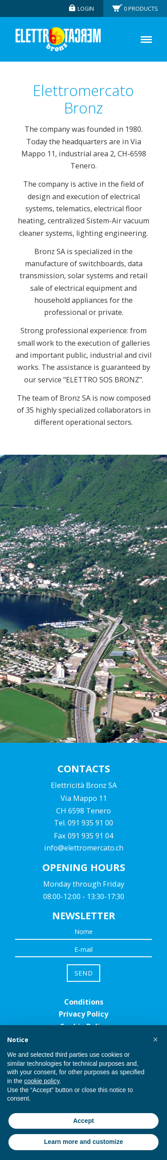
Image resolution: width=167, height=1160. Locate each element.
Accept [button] (83, 1120)
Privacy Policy (83, 1014)
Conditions (83, 1002)
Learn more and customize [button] (83, 1141)
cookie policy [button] (41, 1081)
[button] (155, 1039)
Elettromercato (58, 39)
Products (141, 8)
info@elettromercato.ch (83, 848)
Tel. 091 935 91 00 (83, 823)
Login (85, 8)
